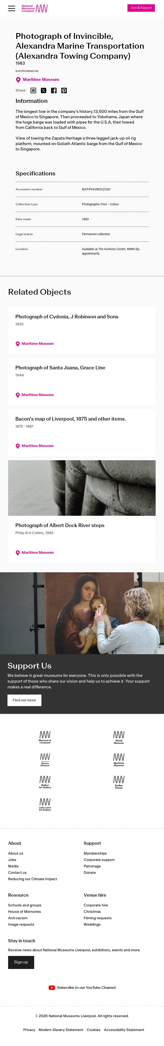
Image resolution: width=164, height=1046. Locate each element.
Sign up (21, 962)
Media (13, 866)
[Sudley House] (119, 782)
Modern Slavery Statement (61, 1030)
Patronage (92, 866)
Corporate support (99, 860)
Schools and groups (24, 906)
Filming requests (98, 918)
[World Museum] (119, 737)
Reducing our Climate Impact (32, 879)
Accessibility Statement (124, 1030)
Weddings (92, 925)
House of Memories (24, 912)
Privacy (29, 1030)
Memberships (95, 853)
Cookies (94, 1030)
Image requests (21, 925)
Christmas (92, 912)
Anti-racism (18, 918)
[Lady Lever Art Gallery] (45, 805)
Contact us (17, 873)
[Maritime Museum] (119, 760)
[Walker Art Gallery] (45, 782)
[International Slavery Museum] (45, 760)
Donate (90, 873)
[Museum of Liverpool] (45, 737)
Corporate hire (96, 906)
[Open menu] (11, 8)
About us (15, 853)
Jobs (12, 860)
